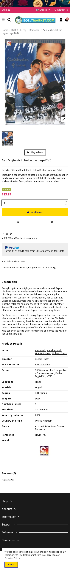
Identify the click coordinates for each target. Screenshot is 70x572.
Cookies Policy (12, 558)
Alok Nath (40, 350)
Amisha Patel (54, 350)
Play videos (35, 152)
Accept (11, 564)
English (43, 9)
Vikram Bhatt (42, 359)
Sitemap (6, 9)
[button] (3, 20)
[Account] (61, 20)
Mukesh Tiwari (59, 353)
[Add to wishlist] (18, 222)
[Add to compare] (52, 222)
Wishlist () (61, 9)
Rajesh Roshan (42, 364)
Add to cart (35, 212)
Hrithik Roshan (43, 353)
